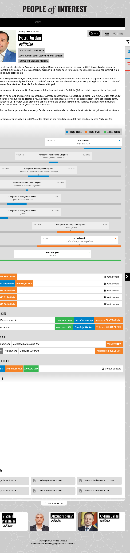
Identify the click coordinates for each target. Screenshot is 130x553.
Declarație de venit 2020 (97, 490)
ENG (121, 33)
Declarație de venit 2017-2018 (99, 480)
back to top (54, 503)
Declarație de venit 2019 (50, 490)
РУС (114, 33)
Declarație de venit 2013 (50, 480)
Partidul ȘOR (52, 252)
